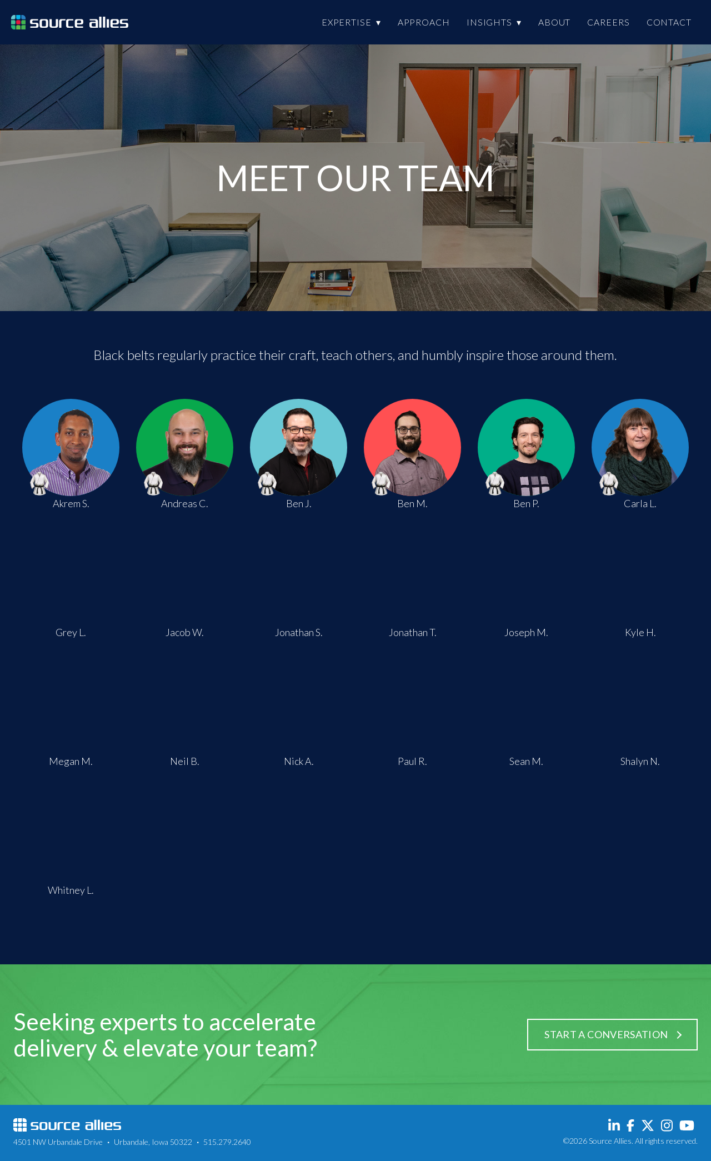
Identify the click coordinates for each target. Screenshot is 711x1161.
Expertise (347, 22)
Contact (669, 22)
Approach (424, 22)
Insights (489, 22)
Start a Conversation (605, 1034)
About (554, 22)
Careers (608, 22)
